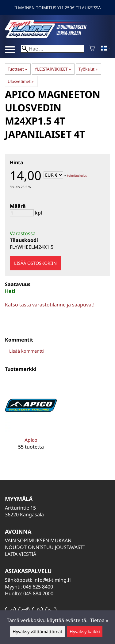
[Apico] (31, 419)
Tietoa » (99, 620)
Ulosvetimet (21, 81)
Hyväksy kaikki (85, 631)
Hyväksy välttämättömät (37, 631)
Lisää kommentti (26, 351)
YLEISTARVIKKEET (53, 69)
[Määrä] (22, 212)
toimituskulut (77, 175)
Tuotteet (17, 69)
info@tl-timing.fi (52, 579)
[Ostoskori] (92, 48)
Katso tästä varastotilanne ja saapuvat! (49, 304)
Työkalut (88, 69)
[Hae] (52, 49)
